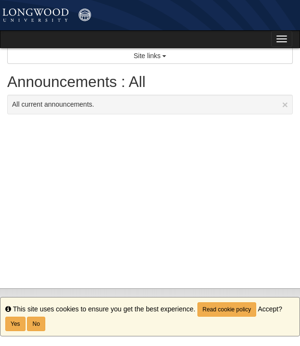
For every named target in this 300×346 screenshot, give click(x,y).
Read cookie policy (227, 309)
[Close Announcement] (285, 104)
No (35, 324)
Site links (150, 56)
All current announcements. (150, 104)
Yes (15, 324)
